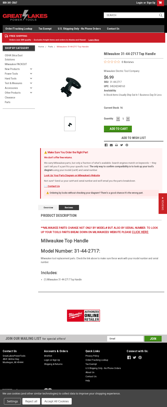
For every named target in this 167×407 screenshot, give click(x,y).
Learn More (94, 40)
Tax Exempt (45, 28)
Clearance (10, 97)
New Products (12, 69)
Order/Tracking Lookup (18, 28)
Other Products (13, 92)
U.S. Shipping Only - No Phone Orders (79, 28)
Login (139, 2)
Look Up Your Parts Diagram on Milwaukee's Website (72, 175)
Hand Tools (10, 78)
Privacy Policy (92, 356)
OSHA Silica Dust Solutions (14, 57)
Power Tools (11, 73)
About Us (89, 372)
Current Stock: (113, 107)
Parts (7, 102)
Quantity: (109, 118)
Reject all (31, 401)
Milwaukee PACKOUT (16, 64)
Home (41, 47)
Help (87, 380)
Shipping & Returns (53, 364)
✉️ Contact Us (52, 186)
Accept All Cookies (56, 401)
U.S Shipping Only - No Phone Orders (103, 368)
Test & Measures (13, 83)
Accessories (11, 88)
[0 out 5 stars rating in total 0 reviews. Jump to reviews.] (119, 62)
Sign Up (151, 2)
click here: (140, 232)
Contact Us (113, 28)
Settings (12, 401)
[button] (163, 203)
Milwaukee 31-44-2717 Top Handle (73, 47)
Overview (48, 207)
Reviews (69, 207)
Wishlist (48, 356)
